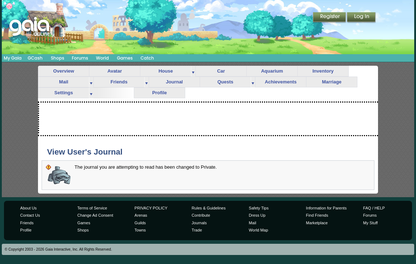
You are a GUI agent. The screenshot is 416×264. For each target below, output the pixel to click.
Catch (147, 58)
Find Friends (317, 215)
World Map (258, 230)
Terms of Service (92, 208)
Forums (80, 58)
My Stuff (370, 223)
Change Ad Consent (95, 215)
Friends (119, 82)
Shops (57, 58)
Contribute (201, 215)
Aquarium (272, 71)
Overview (63, 71)
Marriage (331, 82)
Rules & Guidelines (209, 208)
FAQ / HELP (374, 208)
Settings (63, 92)
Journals (199, 223)
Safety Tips (259, 208)
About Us (28, 208)
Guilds (140, 223)
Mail (63, 82)
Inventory (323, 71)
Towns (140, 230)
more (193, 71)
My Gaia (12, 58)
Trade (197, 230)
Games (125, 58)
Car (221, 71)
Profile (159, 92)
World (102, 58)
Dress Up (257, 215)
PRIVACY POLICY (151, 208)
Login (361, 17)
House (165, 71)
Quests (225, 82)
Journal (174, 82)
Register (330, 17)
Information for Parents (326, 208)
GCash (35, 58)
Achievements (281, 82)
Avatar (114, 71)
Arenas (141, 215)
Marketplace (317, 223)
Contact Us (30, 215)
